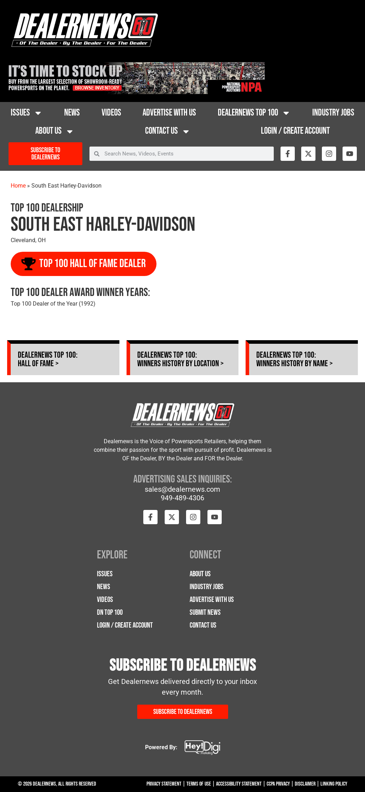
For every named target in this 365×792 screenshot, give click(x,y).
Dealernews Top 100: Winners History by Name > (294, 359)
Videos (111, 112)
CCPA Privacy (278, 784)
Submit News (205, 612)
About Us (54, 131)
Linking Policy (333, 784)
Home (18, 185)
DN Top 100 (110, 612)
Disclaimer (305, 784)
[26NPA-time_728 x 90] (135, 92)
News (72, 112)
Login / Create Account (295, 131)
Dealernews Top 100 (254, 113)
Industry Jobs (333, 112)
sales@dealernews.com (182, 489)
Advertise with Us (169, 112)
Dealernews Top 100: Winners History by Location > (180, 359)
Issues (27, 113)
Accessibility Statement (239, 784)
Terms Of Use (198, 784)
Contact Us (168, 131)
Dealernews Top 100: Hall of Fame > (48, 359)
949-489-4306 (182, 498)
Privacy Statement (163, 784)
